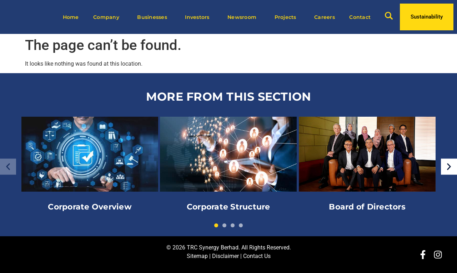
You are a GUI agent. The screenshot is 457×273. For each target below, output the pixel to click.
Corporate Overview (90, 207)
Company (108, 17)
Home (71, 17)
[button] (8, 167)
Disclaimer (225, 256)
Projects (287, 17)
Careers (324, 17)
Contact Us (257, 256)
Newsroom (243, 17)
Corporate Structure (228, 207)
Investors (199, 17)
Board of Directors (367, 207)
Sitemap (197, 256)
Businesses (154, 17)
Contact (360, 17)
